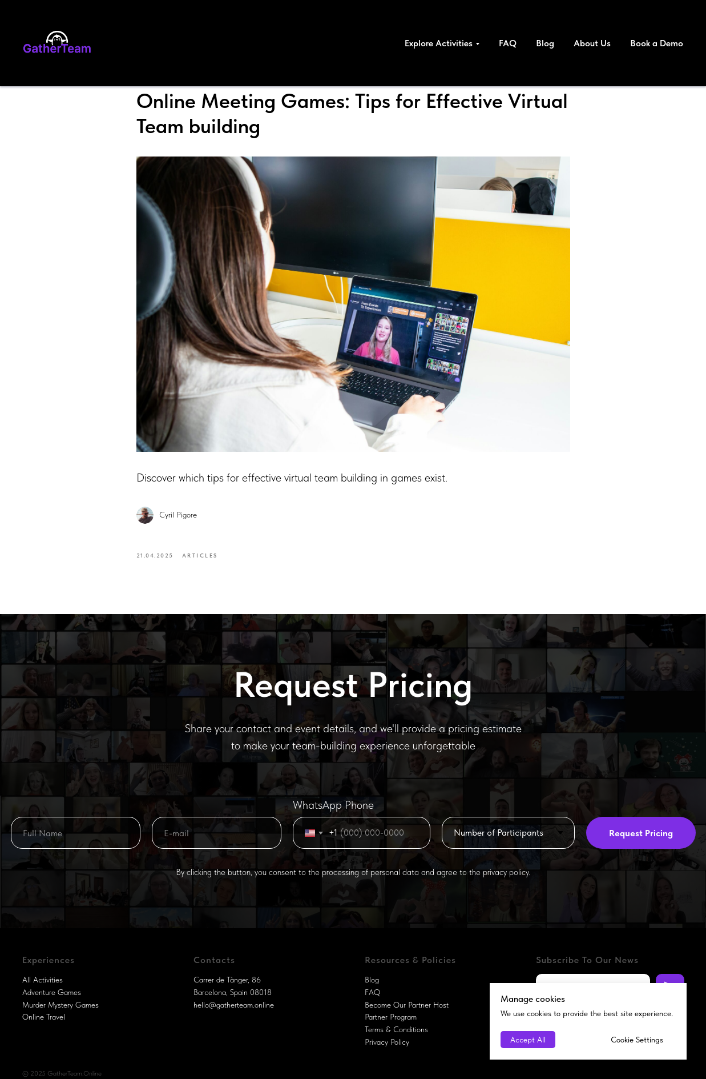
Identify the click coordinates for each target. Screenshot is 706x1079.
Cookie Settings (637, 1039)
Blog (545, 43)
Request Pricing (641, 833)
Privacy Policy (387, 1041)
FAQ (508, 43)
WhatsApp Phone (333, 805)
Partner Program (391, 1016)
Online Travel (43, 1016)
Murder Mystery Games (60, 1004)
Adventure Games (51, 992)
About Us (592, 43)
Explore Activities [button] (439, 43)
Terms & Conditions (396, 1029)
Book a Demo (656, 43)
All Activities (42, 979)
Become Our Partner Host (407, 1004)
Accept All (528, 1039)
